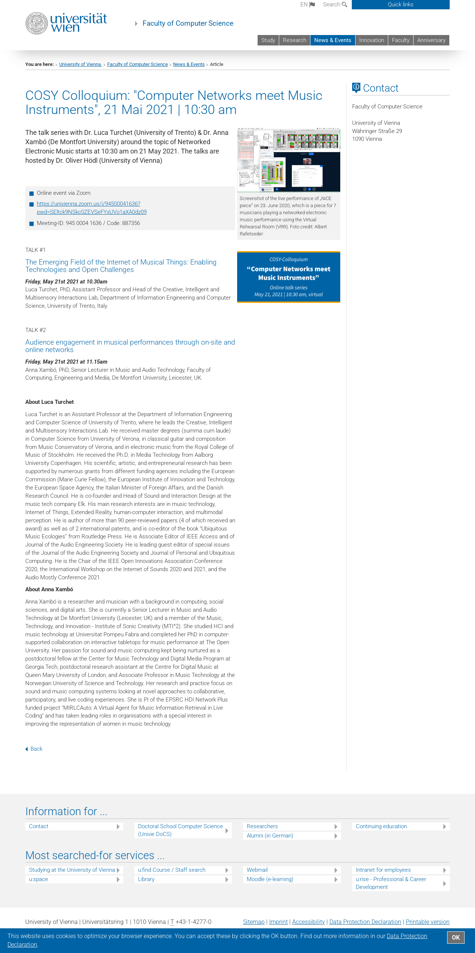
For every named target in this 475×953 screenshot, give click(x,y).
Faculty (400, 40)
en (307, 4)
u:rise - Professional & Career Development (391, 883)
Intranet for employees (383, 870)
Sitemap (254, 921)
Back (33, 748)
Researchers (262, 826)
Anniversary (431, 40)
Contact (38, 826)
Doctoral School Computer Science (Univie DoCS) (180, 830)
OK (456, 937)
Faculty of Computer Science (188, 23)
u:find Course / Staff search (171, 870)
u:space (38, 879)
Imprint (278, 921)
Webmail (257, 870)
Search (335, 4)
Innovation (371, 40)
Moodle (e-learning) (270, 879)
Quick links (401, 4)
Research (294, 40)
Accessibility (308, 921)
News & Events (332, 40)
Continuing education (381, 826)
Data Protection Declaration (365, 921)
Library (146, 879)
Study (268, 40)
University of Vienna (80, 64)
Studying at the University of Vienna (72, 870)
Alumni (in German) (270, 835)
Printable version (428, 921)
